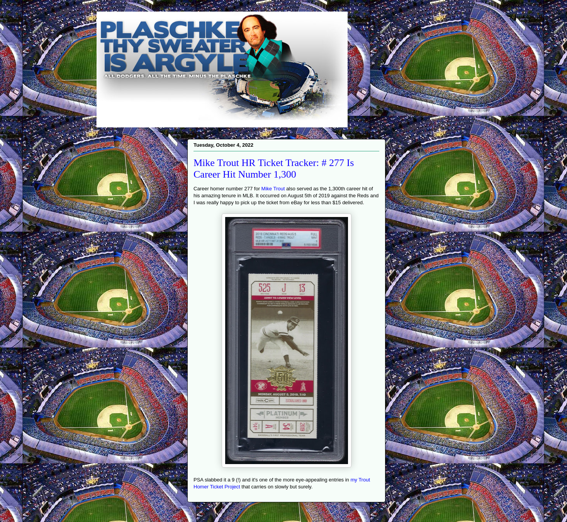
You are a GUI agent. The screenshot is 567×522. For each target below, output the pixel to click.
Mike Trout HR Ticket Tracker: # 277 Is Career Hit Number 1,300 (274, 168)
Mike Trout (273, 189)
